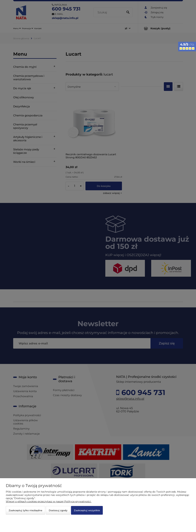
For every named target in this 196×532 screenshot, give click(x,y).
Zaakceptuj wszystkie (87, 510)
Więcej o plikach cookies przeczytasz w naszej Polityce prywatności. (48, 501)
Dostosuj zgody (58, 510)
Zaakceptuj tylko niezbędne (25, 510)
